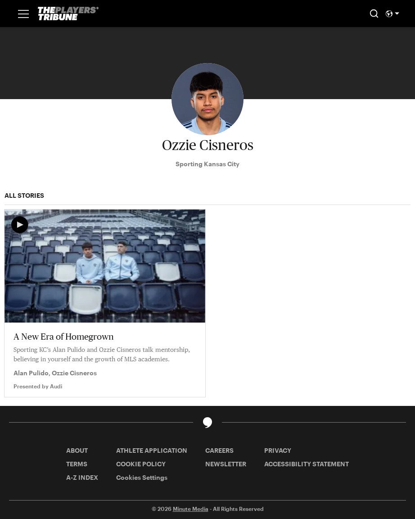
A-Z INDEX (82, 477)
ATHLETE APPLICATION (151, 450)
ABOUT (77, 450)
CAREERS (219, 450)
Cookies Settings (141, 477)
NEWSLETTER (225, 464)
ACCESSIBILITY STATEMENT (306, 464)
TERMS (76, 464)
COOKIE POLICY (141, 464)
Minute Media (190, 508)
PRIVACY (277, 450)
